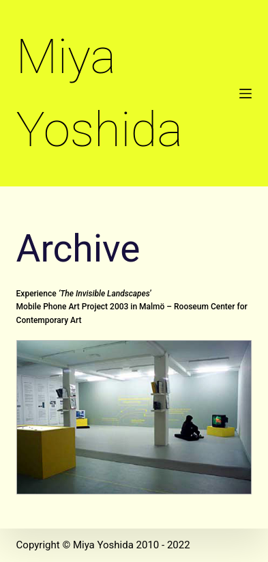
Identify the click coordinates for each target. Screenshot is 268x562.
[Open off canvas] (245, 93)
